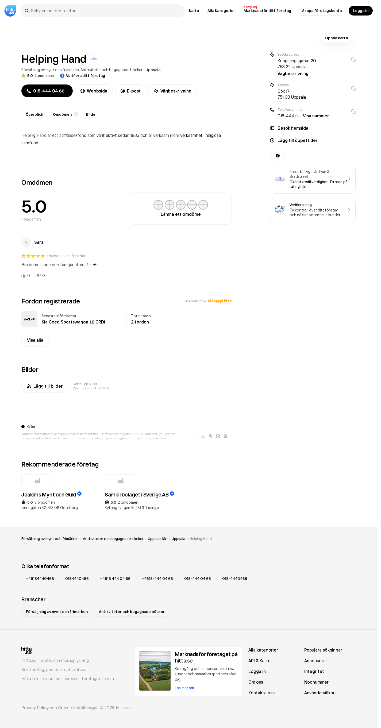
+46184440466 (40, 578)
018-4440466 (234, 578)
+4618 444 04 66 (115, 578)
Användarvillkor (319, 692)
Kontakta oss (261, 692)
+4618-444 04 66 (157, 578)
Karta (194, 10)
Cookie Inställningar (78, 707)
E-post (131, 91)
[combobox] (105, 11)
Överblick (34, 114)
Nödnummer (316, 682)
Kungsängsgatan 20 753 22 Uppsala (297, 63)
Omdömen (66, 114)
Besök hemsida (293, 128)
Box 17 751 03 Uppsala (292, 94)
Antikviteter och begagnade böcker (111, 69)
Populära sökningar (323, 650)
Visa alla (35, 340)
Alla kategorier (263, 650)
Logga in (360, 10)
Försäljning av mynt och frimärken (50, 69)
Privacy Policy (35, 707)
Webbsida (93, 91)
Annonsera (315, 660)
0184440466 (77, 578)
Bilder (91, 114)
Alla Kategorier (221, 10)
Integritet (314, 671)
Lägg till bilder (45, 386)
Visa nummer (316, 115)
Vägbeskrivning (172, 91)
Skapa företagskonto (322, 10)
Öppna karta (336, 38)
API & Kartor (260, 660)
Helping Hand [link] (201, 538)
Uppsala (152, 69)
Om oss (255, 682)
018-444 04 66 (197, 578)
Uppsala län (157, 538)
